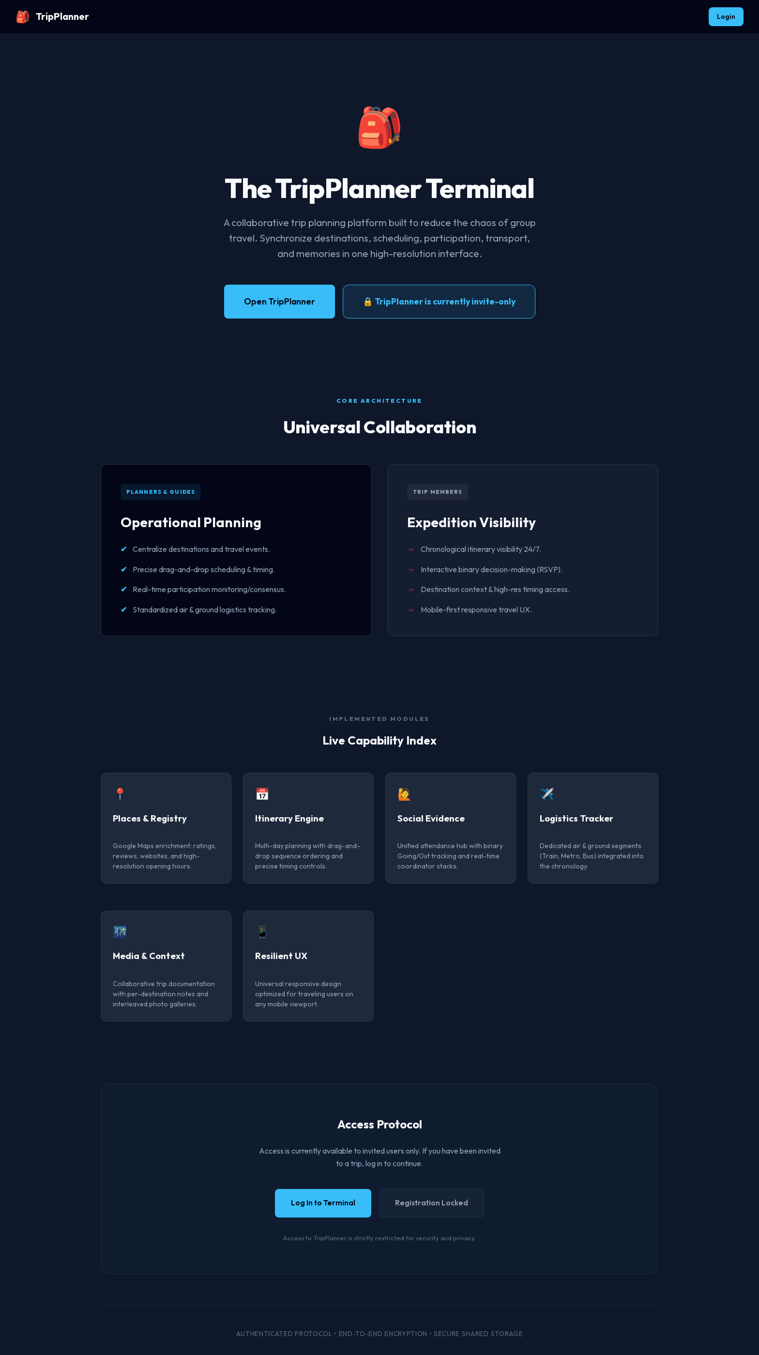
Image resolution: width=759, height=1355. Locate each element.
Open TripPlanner (279, 301)
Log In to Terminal (323, 1202)
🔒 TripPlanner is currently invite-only (439, 301)
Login (726, 16)
